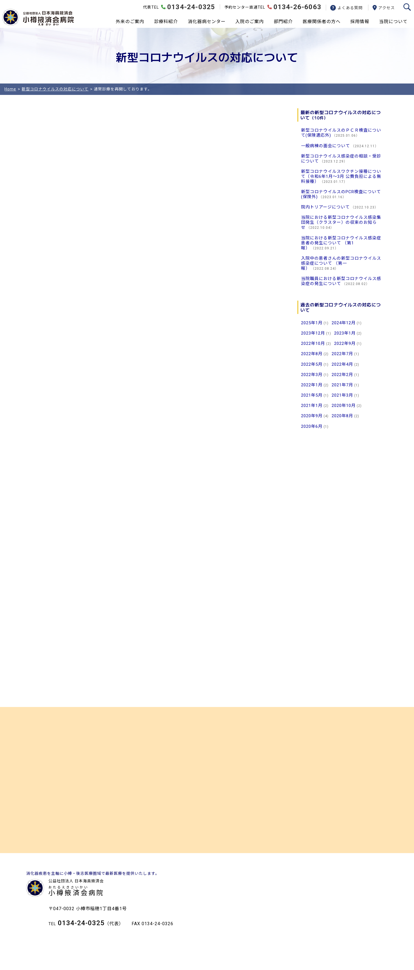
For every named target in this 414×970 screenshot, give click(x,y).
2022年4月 (342, 364)
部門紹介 (283, 21)
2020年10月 (344, 405)
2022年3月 (311, 374)
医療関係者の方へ (322, 21)
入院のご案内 (249, 21)
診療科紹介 (166, 21)
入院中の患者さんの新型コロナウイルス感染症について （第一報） (341, 263)
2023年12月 (313, 333)
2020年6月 (311, 426)
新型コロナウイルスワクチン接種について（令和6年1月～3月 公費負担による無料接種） (341, 176)
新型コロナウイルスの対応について (55, 89)
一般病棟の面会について (325, 145)
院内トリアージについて (325, 207)
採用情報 (359, 21)
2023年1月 (345, 333)
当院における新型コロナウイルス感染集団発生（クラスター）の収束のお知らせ (341, 222)
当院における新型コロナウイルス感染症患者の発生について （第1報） (341, 243)
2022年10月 (313, 343)
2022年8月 (311, 353)
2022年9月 (345, 343)
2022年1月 (311, 384)
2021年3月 (342, 395)
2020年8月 (342, 415)
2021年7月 (342, 384)
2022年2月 (342, 374)
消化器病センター (207, 21)
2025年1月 (311, 322)
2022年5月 (311, 364)
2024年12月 (344, 322)
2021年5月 (311, 395)
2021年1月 (311, 405)
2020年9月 (311, 415)
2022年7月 (342, 353)
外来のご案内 (130, 21)
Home (10, 89)
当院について (393, 21)
